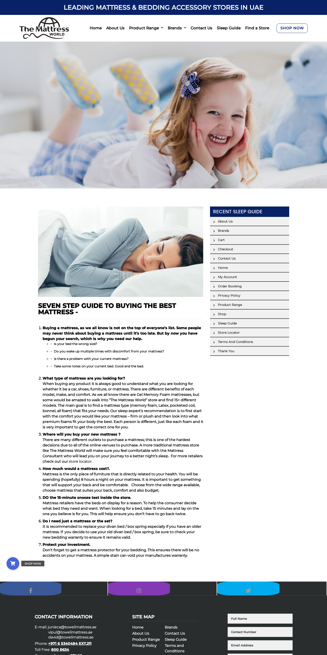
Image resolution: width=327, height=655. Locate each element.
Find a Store (257, 28)
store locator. (80, 461)
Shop (222, 314)
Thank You (226, 351)
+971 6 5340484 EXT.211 (69, 648)
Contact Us (201, 28)
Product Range (144, 28)
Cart (221, 240)
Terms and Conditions (235, 342)
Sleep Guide (229, 28)
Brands (175, 28)
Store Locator (229, 333)
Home (96, 28)
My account (227, 277)
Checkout (225, 249)
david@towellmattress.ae (70, 641)
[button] (13, 563)
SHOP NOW (292, 28)
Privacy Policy (229, 295)
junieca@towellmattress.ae (72, 631)
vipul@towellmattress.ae (70, 636)
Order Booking (230, 286)
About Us (115, 28)
